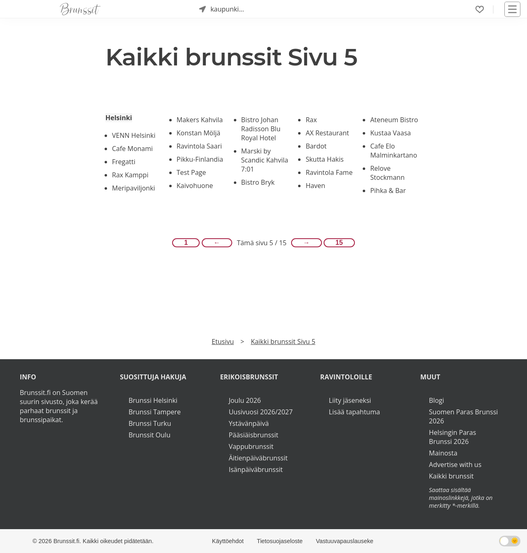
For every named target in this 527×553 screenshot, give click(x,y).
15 (339, 242)
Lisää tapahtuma (354, 411)
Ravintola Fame (328, 172)
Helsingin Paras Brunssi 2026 (452, 437)
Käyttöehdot (228, 541)
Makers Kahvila (200, 119)
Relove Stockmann (387, 173)
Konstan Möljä (198, 132)
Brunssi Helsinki (152, 400)
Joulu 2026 (245, 400)
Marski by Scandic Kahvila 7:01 (264, 160)
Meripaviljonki (133, 188)
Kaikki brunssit (451, 476)
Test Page (191, 172)
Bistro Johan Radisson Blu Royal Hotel (261, 128)
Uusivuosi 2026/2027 (260, 411)
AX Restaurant (327, 132)
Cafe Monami (132, 148)
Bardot (315, 146)
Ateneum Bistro (394, 119)
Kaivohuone (195, 185)
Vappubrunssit (251, 446)
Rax (311, 119)
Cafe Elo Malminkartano (393, 151)
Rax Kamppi (130, 174)
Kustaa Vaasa (390, 132)
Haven (315, 185)
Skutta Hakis (324, 159)
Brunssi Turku (149, 423)
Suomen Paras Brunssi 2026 (463, 416)
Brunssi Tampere (154, 411)
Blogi (436, 400)
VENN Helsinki (133, 135)
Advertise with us (455, 464)
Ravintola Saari (199, 146)
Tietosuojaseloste (280, 541)
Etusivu (223, 341)
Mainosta (443, 453)
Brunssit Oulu (149, 434)
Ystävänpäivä (248, 423)
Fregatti (123, 161)
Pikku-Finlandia (200, 159)
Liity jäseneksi (350, 400)
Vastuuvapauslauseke (344, 541)
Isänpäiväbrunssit (255, 469)
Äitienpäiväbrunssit (258, 457)
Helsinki (118, 117)
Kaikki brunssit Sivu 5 (283, 341)
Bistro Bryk (258, 182)
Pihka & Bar (388, 190)
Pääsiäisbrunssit (253, 434)
